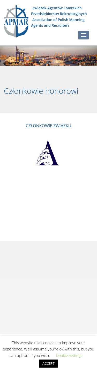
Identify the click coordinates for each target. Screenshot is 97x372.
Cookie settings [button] (69, 355)
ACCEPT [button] (48, 363)
